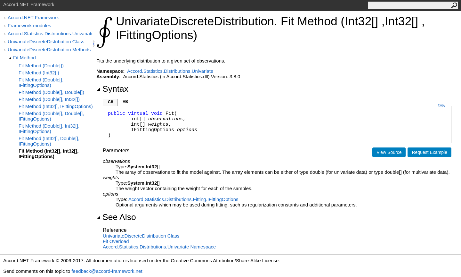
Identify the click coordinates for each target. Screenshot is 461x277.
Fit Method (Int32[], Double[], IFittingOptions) (49, 141)
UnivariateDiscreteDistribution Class (46, 41)
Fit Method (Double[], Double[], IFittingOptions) (51, 116)
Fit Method (24, 57)
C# (110, 102)
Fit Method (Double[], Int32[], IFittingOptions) (49, 128)
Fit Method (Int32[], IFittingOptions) (56, 106)
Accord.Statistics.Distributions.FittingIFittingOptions (183, 199)
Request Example (429, 152)
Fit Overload (116, 241)
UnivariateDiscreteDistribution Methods (49, 49)
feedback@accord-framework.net (106, 271)
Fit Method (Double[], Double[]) (51, 92)
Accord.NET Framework (33, 17)
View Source (388, 152)
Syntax (112, 89)
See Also (116, 217)
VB (125, 101)
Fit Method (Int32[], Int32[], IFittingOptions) (48, 153)
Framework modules (29, 25)
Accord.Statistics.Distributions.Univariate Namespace (159, 246)
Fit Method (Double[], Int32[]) (49, 99)
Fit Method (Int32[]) (39, 72)
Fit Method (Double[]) (41, 65)
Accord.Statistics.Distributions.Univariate (50, 33)
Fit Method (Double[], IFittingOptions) (41, 82)
